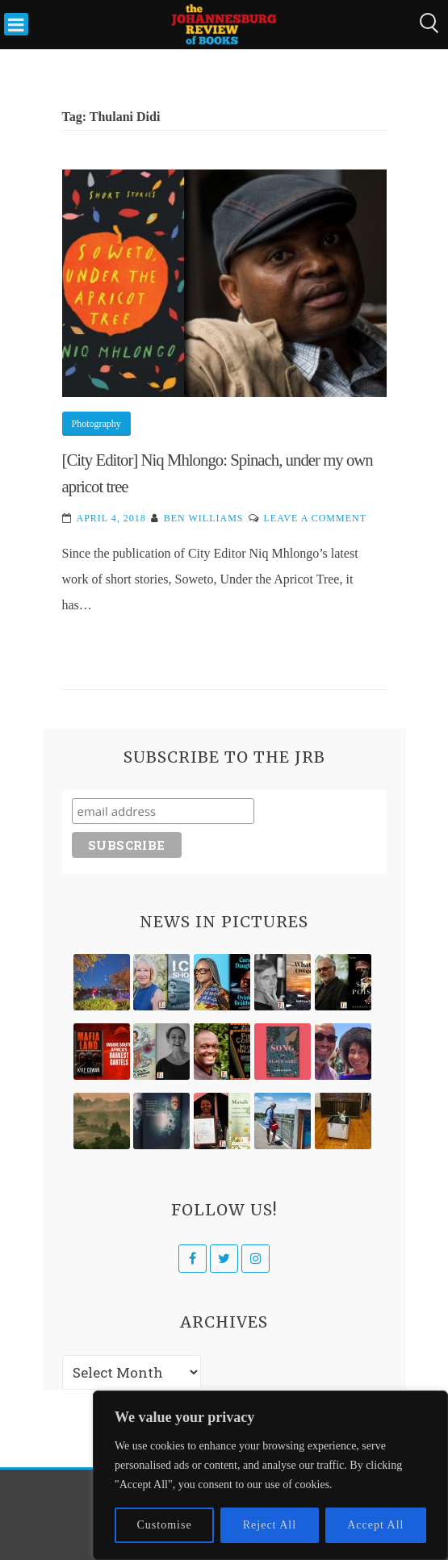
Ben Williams (204, 518)
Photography (96, 423)
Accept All (375, 1525)
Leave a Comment (315, 518)
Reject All (269, 1525)
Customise (164, 1525)
